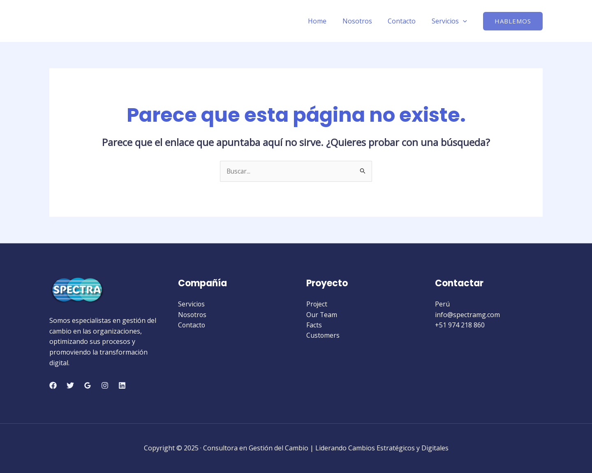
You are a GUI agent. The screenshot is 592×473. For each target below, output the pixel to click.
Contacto (406, 21)
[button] (513, 21)
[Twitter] (70, 385)
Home (326, 21)
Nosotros (364, 21)
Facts (314, 325)
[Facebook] (53, 385)
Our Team (322, 314)
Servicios (450, 21)
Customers (323, 335)
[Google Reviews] (87, 385)
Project (317, 304)
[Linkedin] (122, 385)
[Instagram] (105, 385)
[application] (464, 21)
